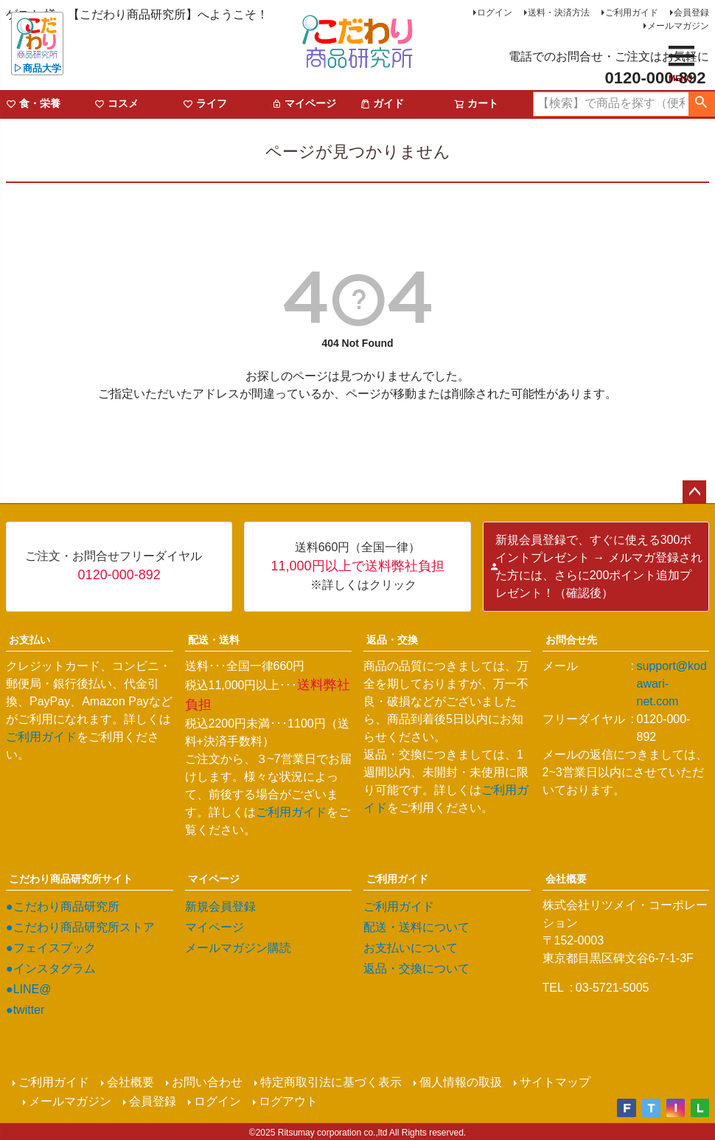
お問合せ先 (571, 640)
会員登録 (691, 12)
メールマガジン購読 (238, 948)
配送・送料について (416, 927)
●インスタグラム (51, 968)
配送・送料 (214, 640)
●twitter (25, 1009)
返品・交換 (392, 640)
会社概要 (566, 879)
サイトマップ (554, 1082)
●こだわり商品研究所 (62, 906)
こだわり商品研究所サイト (71, 879)
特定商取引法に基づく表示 (330, 1082)
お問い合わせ (206, 1082)
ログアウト (288, 1100)
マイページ (214, 879)
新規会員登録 (220, 906)
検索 (701, 104)
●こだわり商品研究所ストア (80, 927)
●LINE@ (28, 989)
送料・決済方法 (559, 12)
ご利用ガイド (631, 12)
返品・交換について (416, 968)
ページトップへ (694, 492)
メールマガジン (678, 26)
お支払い (29, 640)
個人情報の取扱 (460, 1082)
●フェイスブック (51, 948)
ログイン (494, 12)
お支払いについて (410, 948)
